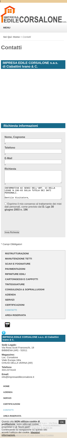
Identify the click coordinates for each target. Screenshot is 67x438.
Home (16, 36)
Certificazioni (14, 304)
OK (62, 422)
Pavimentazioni (15, 268)
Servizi (9, 299)
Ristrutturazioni (17, 253)
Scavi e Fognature (17, 263)
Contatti (11, 310)
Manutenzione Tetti (18, 258)
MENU (6, 27)
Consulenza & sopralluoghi (24, 289)
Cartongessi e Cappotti (21, 279)
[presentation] (29, 218)
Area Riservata (15, 315)
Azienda (10, 294)
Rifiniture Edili (15, 274)
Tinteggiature (15, 284)
